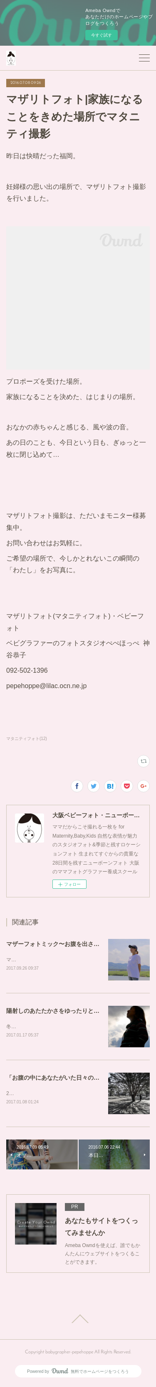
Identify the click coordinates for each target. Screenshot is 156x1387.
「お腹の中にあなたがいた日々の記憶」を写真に (70, 1078)
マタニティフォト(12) (26, 738)
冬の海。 (16, 1027)
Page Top (78, 1320)
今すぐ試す (101, 35)
